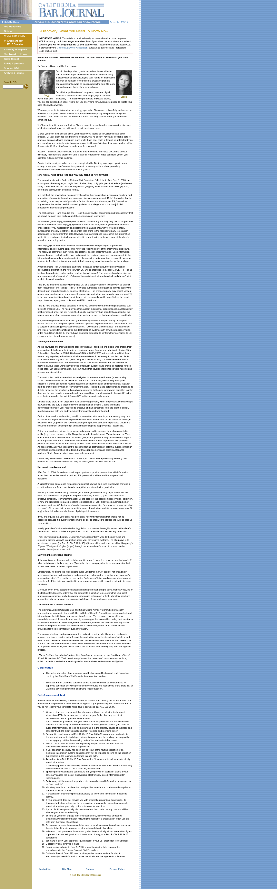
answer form (47, 703)
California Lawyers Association (72, 47)
